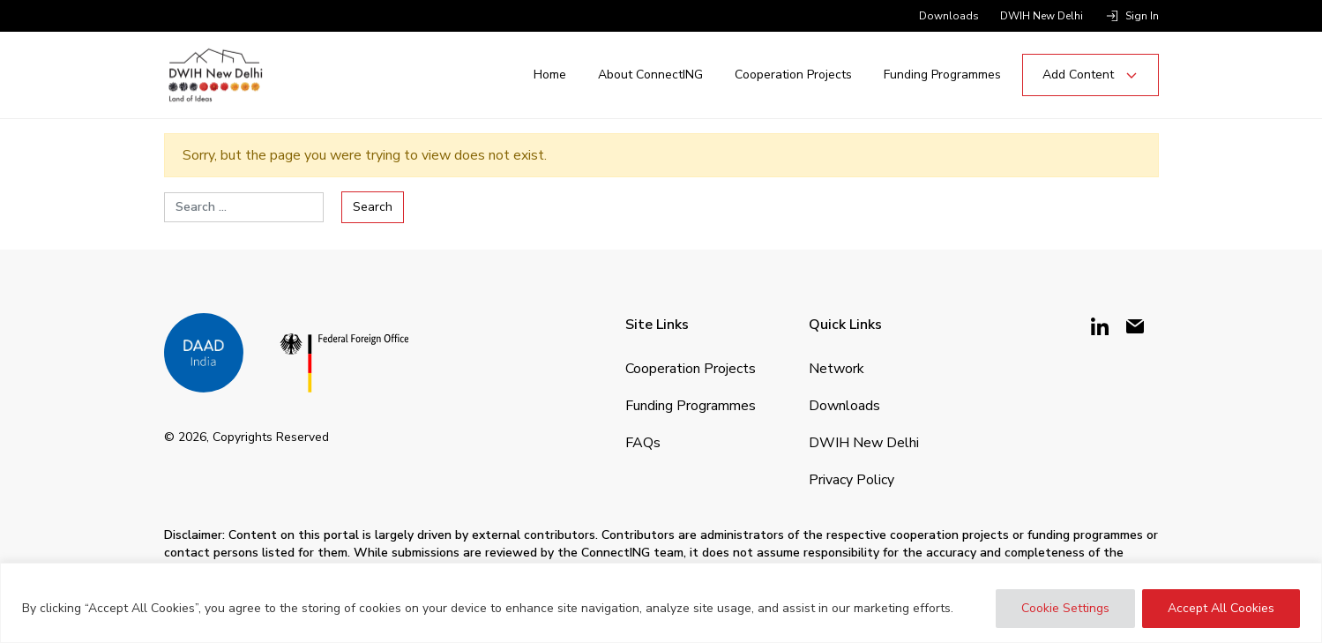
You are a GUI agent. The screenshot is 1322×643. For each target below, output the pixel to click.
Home (550, 74)
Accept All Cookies (1221, 608)
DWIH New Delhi (1041, 16)
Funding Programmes (942, 74)
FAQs (643, 442)
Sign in (1142, 16)
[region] (661, 603)
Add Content (1090, 74)
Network (836, 368)
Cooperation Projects (793, 74)
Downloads (949, 16)
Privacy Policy (851, 480)
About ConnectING (650, 74)
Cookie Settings (1065, 608)
